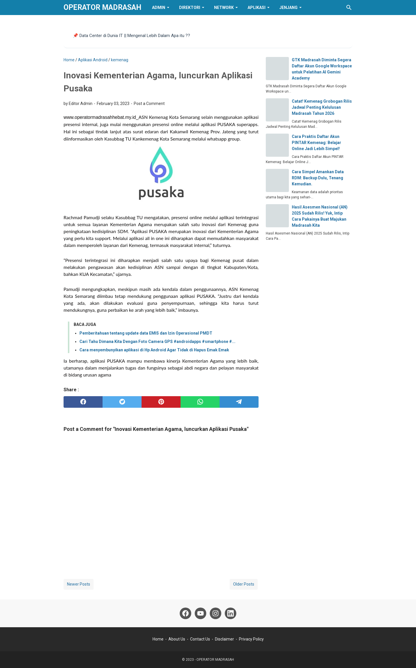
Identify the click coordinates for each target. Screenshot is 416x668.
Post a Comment (149, 103)
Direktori (189, 7)
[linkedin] (230, 613)
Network (224, 7)
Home (158, 639)
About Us (176, 639)
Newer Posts (78, 584)
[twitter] (122, 402)
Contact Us (200, 639)
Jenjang (288, 7)
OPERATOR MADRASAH (102, 7)
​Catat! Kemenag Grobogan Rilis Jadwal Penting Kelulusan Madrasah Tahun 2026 (322, 107)
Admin (158, 7)
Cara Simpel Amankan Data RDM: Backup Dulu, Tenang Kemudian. (318, 177)
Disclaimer (224, 639)
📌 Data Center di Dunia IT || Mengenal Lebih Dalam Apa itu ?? (131, 35)
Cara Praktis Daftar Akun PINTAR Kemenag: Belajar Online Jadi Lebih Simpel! (316, 142)
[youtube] (200, 613)
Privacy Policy (251, 639)
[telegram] (239, 402)
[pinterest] (161, 402)
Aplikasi (256, 7)
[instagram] (215, 613)
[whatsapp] (200, 402)
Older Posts (243, 584)
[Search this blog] (349, 7)
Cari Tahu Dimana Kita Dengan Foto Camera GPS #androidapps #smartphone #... (157, 341)
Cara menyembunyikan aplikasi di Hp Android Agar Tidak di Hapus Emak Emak (154, 350)
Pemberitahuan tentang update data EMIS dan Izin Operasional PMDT (145, 333)
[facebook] (83, 402)
